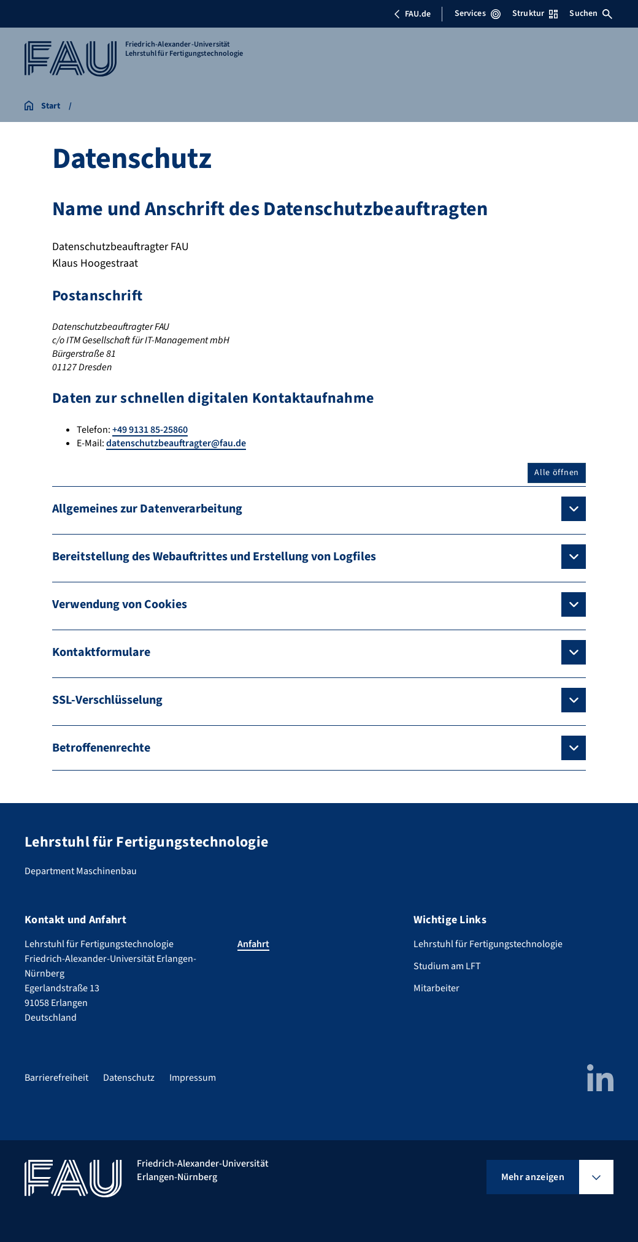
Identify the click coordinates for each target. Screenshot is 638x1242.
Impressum (192, 1077)
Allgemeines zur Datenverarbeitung (147, 508)
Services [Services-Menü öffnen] (478, 13)
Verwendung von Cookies (119, 604)
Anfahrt (253, 944)
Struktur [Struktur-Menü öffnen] (535, 13)
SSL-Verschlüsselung (107, 700)
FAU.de (412, 14)
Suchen (590, 13)
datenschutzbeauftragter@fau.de (176, 443)
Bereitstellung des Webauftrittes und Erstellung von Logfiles (214, 556)
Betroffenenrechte (101, 747)
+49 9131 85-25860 (150, 429)
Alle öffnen (556, 473)
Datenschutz (129, 1077)
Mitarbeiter (436, 988)
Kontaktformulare (101, 652)
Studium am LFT (447, 966)
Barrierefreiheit (56, 1077)
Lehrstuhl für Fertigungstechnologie (488, 944)
